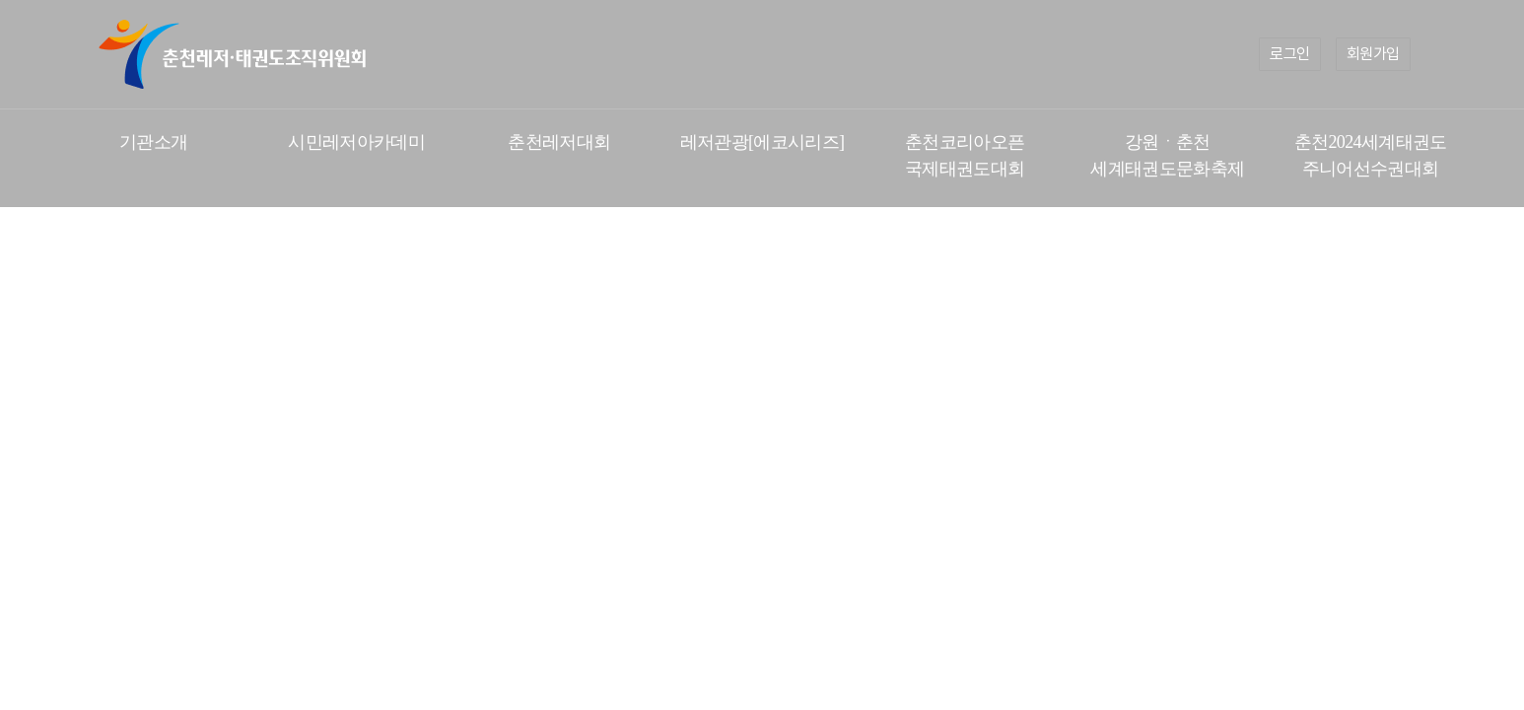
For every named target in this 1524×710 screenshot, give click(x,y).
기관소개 (153, 142)
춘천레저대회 (559, 142)
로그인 (1290, 53)
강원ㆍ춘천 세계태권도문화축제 (1167, 155)
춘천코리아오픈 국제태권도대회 (964, 155)
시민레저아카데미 (356, 142)
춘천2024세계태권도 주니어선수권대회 (1370, 155)
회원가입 (1373, 53)
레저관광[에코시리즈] (762, 142)
